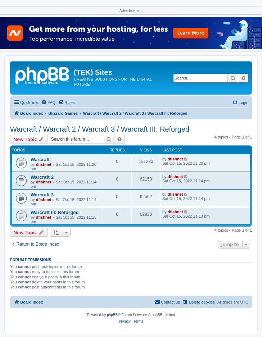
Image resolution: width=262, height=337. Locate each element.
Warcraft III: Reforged (55, 212)
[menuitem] (48, 102)
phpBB (112, 315)
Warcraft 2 (42, 177)
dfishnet (43, 164)
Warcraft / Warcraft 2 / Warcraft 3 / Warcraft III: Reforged (99, 129)
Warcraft (40, 159)
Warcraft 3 (42, 194)
